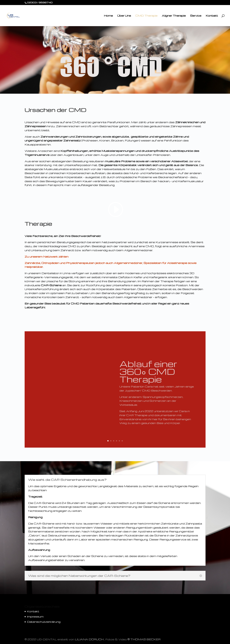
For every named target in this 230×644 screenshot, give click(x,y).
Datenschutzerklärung (43, 621)
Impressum (35, 616)
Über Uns (124, 15)
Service (195, 15)
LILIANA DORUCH (89, 639)
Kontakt (212, 15)
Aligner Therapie (174, 15)
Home (108, 15)
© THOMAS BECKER (143, 639)
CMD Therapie (146, 15)
